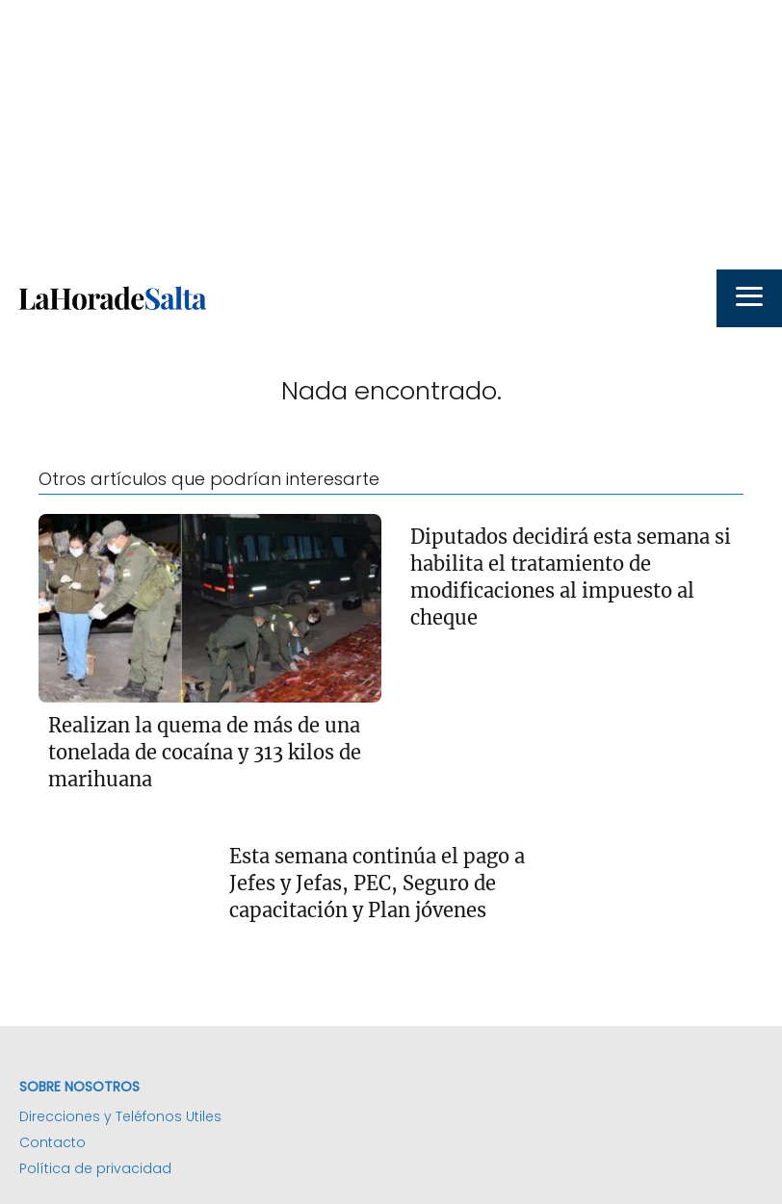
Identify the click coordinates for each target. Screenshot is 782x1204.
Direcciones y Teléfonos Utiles (120, 1116)
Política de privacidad (95, 1168)
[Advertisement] (391, 134)
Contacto (52, 1142)
